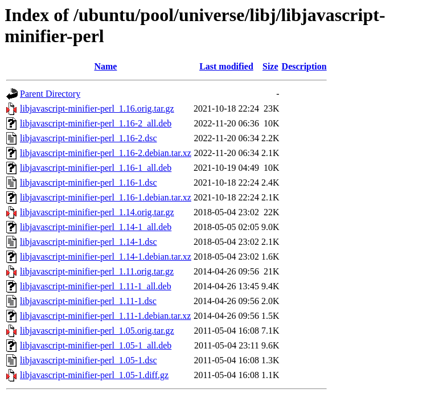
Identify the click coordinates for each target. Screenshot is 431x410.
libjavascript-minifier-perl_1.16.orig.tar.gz (97, 108)
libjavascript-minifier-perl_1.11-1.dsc (88, 301)
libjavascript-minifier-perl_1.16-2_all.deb (95, 123)
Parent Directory (50, 94)
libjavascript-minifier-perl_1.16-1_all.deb (95, 168)
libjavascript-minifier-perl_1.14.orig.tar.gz (97, 212)
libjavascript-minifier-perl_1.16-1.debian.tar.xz (105, 197)
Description (304, 66)
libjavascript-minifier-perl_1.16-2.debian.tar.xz (105, 153)
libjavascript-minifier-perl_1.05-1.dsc (88, 360)
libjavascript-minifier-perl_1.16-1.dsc (88, 182)
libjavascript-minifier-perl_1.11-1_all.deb (95, 286)
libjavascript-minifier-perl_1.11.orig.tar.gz (97, 271)
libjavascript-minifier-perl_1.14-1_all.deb (95, 227)
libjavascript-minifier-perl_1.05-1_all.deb (95, 345)
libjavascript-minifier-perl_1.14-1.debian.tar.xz (105, 256)
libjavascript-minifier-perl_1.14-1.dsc (88, 242)
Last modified (226, 66)
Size (270, 66)
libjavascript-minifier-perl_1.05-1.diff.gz (94, 375)
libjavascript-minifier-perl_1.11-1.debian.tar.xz (105, 316)
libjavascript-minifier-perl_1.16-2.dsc (88, 138)
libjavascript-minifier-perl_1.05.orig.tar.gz (97, 330)
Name (105, 66)
